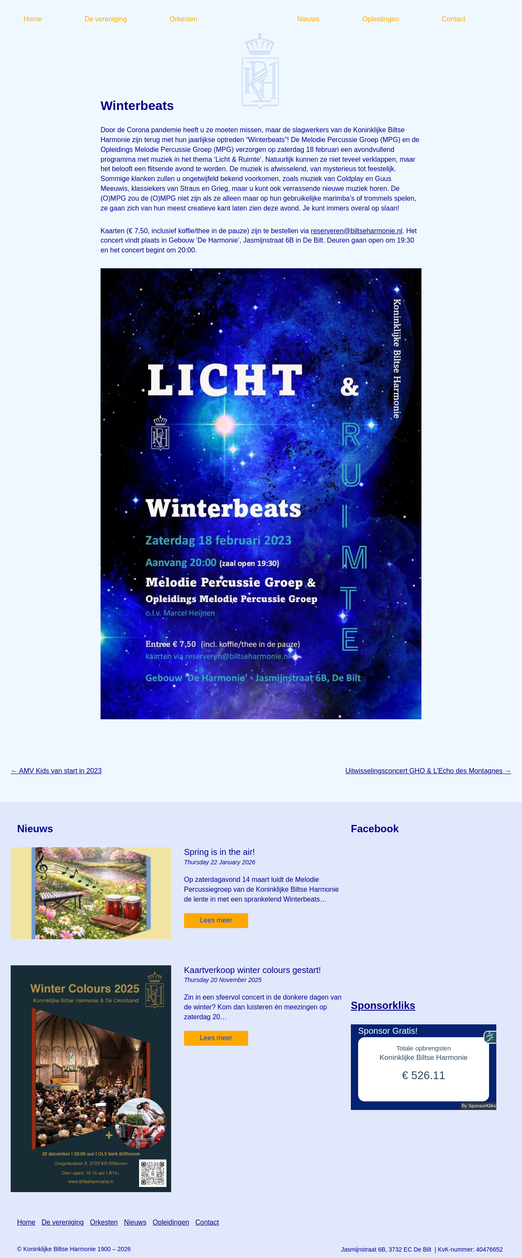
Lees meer (216, 920)
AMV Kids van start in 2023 (56, 770)
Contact (207, 1222)
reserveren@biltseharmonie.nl (357, 230)
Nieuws (135, 1222)
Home (26, 1222)
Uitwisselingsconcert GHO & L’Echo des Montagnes (428, 770)
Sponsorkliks (383, 1005)
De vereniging (63, 1222)
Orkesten (104, 1222)
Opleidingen (171, 1222)
